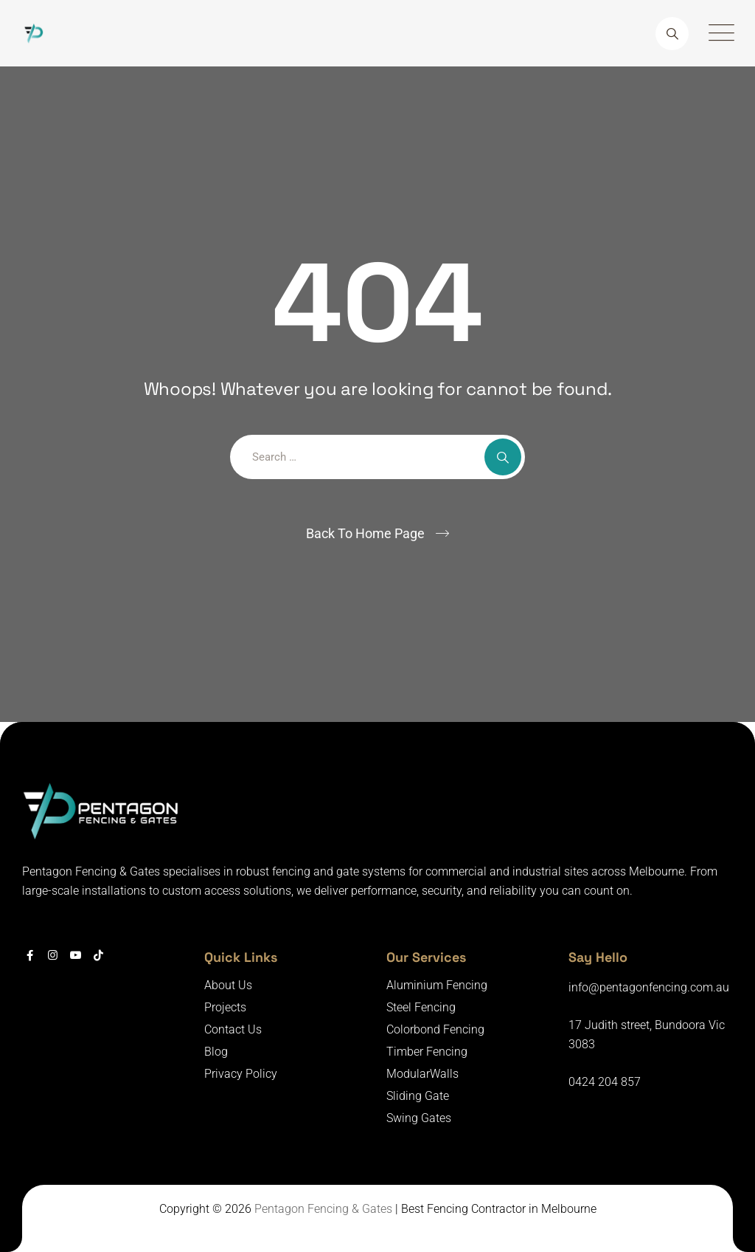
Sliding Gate (417, 1096)
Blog (216, 1052)
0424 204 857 (604, 1082)
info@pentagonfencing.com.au (648, 987)
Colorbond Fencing (435, 1029)
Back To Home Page (365, 533)
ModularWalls (422, 1074)
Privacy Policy (240, 1074)
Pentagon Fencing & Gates (323, 1209)
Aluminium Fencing (436, 985)
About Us (228, 985)
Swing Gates (418, 1118)
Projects (225, 1007)
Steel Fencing (421, 1007)
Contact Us (233, 1029)
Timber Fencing (426, 1052)
